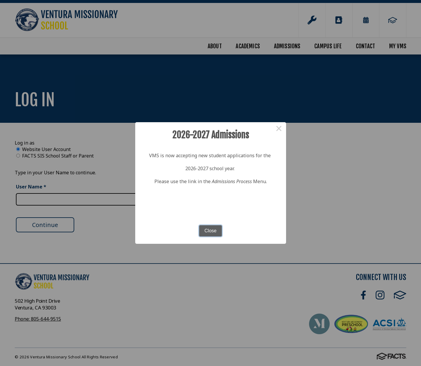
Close (210, 230)
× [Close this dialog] (279, 129)
